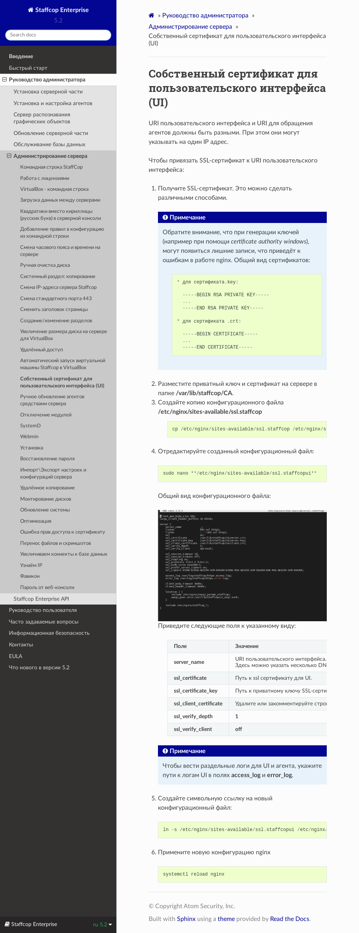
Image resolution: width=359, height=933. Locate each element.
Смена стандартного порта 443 (56, 298)
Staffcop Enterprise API (41, 599)
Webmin (29, 436)
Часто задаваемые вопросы (43, 622)
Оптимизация (35, 521)
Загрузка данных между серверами (60, 200)
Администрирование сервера (47, 156)
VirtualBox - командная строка (54, 189)
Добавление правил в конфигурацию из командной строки (62, 233)
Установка (31, 448)
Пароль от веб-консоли (47, 587)
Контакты (21, 645)
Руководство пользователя (43, 610)
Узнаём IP (31, 565)
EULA (15, 656)
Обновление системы (45, 510)
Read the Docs (289, 919)
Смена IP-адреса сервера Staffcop (58, 287)
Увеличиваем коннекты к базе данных (63, 554)
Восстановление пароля (47, 458)
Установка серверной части (48, 92)
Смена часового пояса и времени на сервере (60, 251)
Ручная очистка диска (45, 265)
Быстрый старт (28, 68)
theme (226, 919)
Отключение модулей (45, 415)
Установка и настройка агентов (53, 103)
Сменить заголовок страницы (54, 309)
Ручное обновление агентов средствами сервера (52, 400)
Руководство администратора (43, 79)
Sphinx (186, 919)
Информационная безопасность (49, 633)
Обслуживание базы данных (49, 144)
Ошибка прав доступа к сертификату (62, 532)
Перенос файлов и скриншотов (55, 543)
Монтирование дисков (45, 499)
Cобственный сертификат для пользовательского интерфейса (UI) (62, 383)
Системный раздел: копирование (57, 276)
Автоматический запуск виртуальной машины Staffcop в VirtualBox (62, 364)
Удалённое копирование (47, 488)
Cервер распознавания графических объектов (42, 118)
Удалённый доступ (41, 349)
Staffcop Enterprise (61, 10)
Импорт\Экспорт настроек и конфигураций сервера (53, 474)
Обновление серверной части (51, 133)
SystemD (30, 425)
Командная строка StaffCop (51, 167)
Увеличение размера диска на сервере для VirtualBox (63, 335)
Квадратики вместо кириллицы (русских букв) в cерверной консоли (60, 215)
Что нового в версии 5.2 (39, 667)
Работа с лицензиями (44, 178)
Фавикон (30, 576)
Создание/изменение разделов (56, 320)
